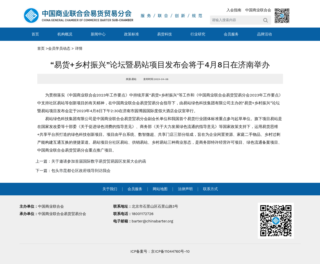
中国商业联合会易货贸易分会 (62, 214)
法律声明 (185, 189)
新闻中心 (98, 34)
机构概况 (64, 34)
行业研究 (197, 34)
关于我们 (109, 189)
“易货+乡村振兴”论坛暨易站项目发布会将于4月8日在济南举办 (160, 64)
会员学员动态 (59, 48)
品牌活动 (264, 34)
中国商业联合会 (258, 10)
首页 (35, 34)
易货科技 (164, 34)
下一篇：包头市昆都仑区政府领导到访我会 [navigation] (73, 170)
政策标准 (131, 34)
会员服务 (231, 34)
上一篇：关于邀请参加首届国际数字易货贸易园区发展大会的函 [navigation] (91, 161)
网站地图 (160, 189)
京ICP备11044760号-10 (170, 251)
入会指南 (233, 10)
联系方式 (210, 189)
